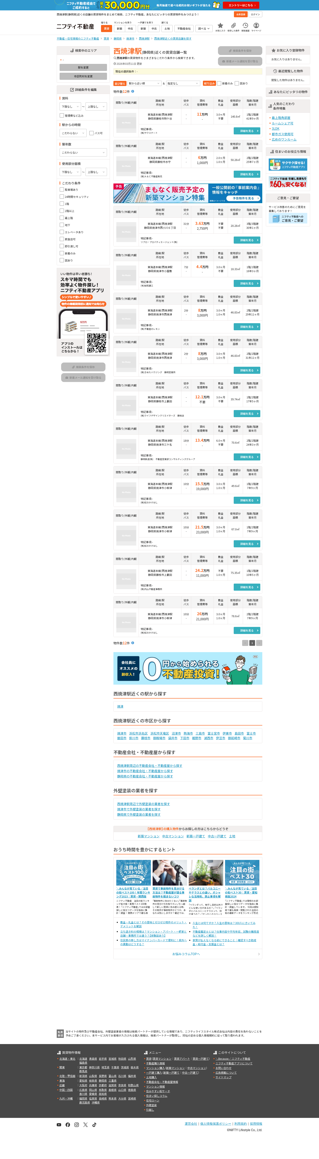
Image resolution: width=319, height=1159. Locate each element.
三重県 (113, 1080)
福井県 (132, 1076)
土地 (232, 836)
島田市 (239, 733)
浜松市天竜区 (159, 733)
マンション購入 (155, 1068)
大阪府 (83, 1085)
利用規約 (240, 1123)
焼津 (120, 706)
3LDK (275, 128)
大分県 (122, 1098)
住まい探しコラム (156, 1096)
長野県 (103, 1076)
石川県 (122, 1076)
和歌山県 (133, 1085)
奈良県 (122, 1085)
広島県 (83, 1090)
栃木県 (135, 1067)
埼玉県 (105, 1067)
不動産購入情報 (155, 1063)
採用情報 (256, 1123)
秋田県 (122, 1058)
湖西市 (208, 738)
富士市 (251, 733)
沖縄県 (96, 1102)
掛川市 (133, 738)
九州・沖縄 (66, 1098)
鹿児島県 (84, 1102)
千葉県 (115, 1067)
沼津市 (176, 733)
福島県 (83, 1062)
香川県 (83, 1094)
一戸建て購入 (154, 1072)
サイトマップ (223, 1077)
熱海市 (188, 733)
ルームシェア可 (283, 123)
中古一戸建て (217, 836)
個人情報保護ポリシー (215, 1123)
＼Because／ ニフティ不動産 (233, 1058)
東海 (62, 1080)
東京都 (83, 1067)
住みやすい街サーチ (158, 1091)
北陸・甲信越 (67, 1076)
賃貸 (149, 1058)
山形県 (132, 1058)
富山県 (113, 1076)
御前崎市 (234, 738)
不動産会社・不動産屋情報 (162, 1082)
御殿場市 (159, 738)
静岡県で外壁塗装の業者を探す (139, 814)
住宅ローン (152, 1100)
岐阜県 (93, 1080)
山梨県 (93, 1076)
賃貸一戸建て (200, 1058)
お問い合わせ (223, 1068)
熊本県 (113, 1098)
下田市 (184, 738)
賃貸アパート (182, 1058)
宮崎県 (132, 1098)
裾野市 (196, 738)
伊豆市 (220, 738)
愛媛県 (93, 1094)
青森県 (93, 1058)
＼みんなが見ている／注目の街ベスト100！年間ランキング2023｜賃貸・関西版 (133, 892)
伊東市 (227, 733)
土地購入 (151, 1077)
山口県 (122, 1090)
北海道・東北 (67, 1058)
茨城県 (125, 1067)
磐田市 (121, 738)
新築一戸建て (196, 836)
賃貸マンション (162, 1058)
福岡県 (83, 1098)
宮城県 (113, 1058)
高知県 (103, 1094)
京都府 (103, 1085)
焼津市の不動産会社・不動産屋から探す (145, 771)
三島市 (200, 733)
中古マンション (173, 836)
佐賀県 (93, 1098)
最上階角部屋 (281, 117)
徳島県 (132, 1090)
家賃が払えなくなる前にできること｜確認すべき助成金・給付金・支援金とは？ (224, 942)
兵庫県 (93, 1085)
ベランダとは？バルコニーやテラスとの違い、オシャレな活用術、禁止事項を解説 (205, 894)
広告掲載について (226, 1072)
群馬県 (83, 1071)
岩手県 (103, 1058)
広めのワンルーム (284, 139)
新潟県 (83, 1076)
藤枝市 (145, 738)
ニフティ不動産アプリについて (234, 1063)
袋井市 (172, 738)
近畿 (62, 1085)
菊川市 (247, 738)
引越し (150, 1109)
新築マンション (149, 836)
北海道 (83, 1058)
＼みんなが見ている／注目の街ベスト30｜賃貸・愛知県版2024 (241, 892)
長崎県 (103, 1098)
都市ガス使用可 (283, 134)
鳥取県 (103, 1090)
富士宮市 (214, 733)
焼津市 (121, 733)
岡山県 (93, 1090)
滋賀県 (113, 1085)
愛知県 (83, 1080)
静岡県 (103, 1080)
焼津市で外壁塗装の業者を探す (139, 809)
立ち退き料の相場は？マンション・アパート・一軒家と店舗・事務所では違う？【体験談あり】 (153, 933)
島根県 (113, 1090)
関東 (62, 1067)
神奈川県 (94, 1067)
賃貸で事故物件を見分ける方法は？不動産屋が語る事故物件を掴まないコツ (169, 892)
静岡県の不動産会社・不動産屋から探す (145, 776)
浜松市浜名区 (138, 733)
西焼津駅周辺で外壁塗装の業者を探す (143, 804)
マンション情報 (155, 1086)
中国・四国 (66, 1090)
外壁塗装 (151, 1105)
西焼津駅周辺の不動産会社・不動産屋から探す (149, 765)
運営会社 (191, 1123)
